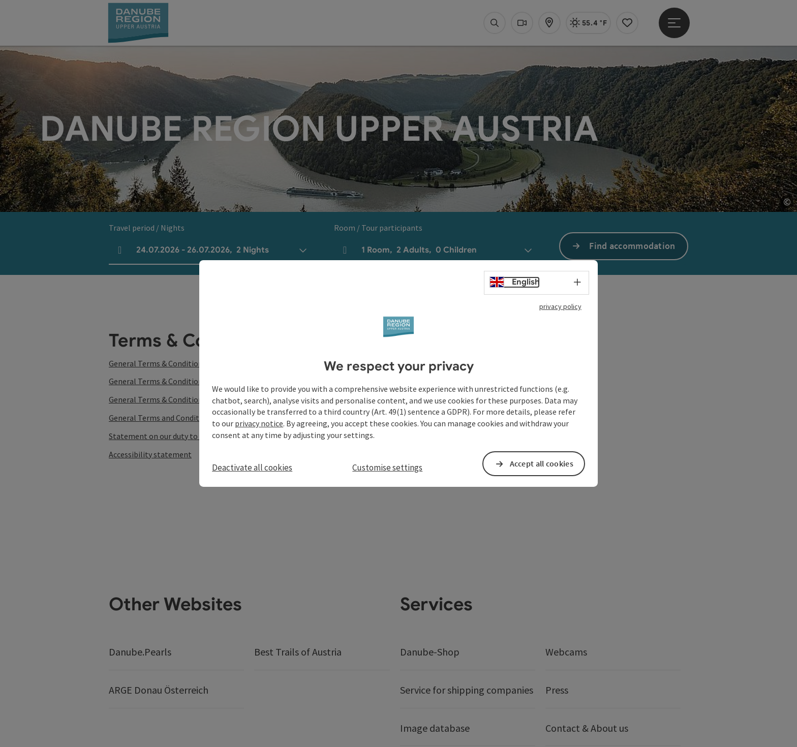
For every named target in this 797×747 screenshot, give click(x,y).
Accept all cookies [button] (541, 463)
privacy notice (259, 423)
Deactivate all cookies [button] (252, 467)
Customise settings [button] (387, 467)
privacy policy (560, 306)
